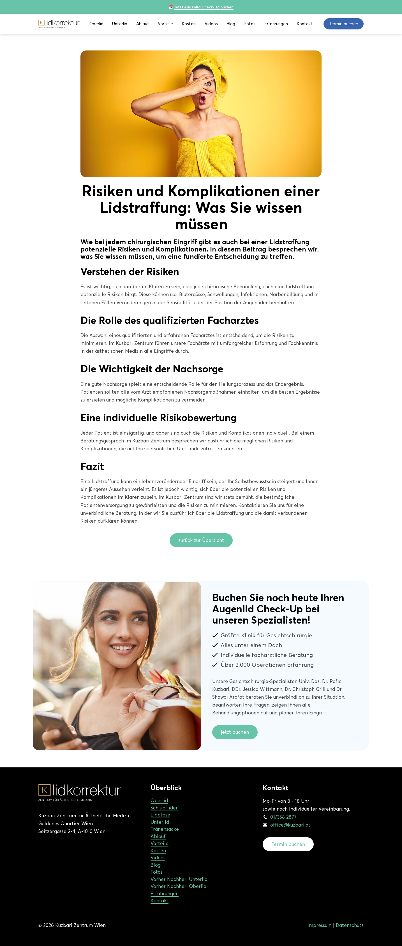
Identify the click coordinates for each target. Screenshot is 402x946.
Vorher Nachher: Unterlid (179, 879)
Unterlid (119, 23)
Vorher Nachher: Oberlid (178, 886)
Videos (211, 23)
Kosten (189, 23)
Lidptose (160, 815)
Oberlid (96, 23)
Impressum (320, 925)
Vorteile (165, 23)
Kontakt (305, 23)
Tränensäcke (165, 829)
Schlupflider (164, 808)
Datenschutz (350, 925)
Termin (343, 23)
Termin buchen (288, 844)
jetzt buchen (235, 732)
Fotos (249, 23)
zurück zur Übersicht (201, 540)
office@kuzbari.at (290, 825)
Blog (231, 23)
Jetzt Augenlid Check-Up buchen (204, 7)
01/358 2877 (283, 817)
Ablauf (142, 23)
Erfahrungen (276, 23)
